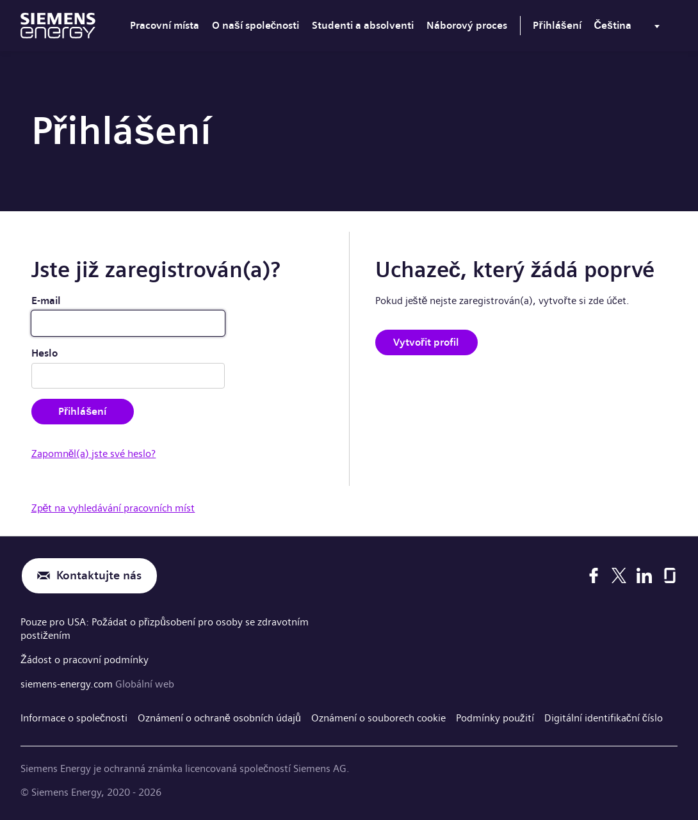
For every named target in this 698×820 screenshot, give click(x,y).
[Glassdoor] (670, 575)
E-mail (46, 300)
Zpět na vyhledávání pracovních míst (113, 508)
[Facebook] (593, 575)
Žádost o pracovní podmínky (84, 660)
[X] (619, 575)
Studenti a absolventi (363, 25)
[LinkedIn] (644, 575)
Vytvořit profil (426, 342)
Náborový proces (466, 25)
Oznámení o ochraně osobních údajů (219, 718)
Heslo (44, 353)
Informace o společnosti (73, 718)
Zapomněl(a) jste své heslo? (93, 453)
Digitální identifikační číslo (603, 718)
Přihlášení (557, 25)
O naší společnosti (256, 25)
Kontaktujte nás (99, 576)
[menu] (629, 28)
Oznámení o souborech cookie (378, 718)
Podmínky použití (495, 718)
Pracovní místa (164, 25)
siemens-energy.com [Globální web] (67, 684)
